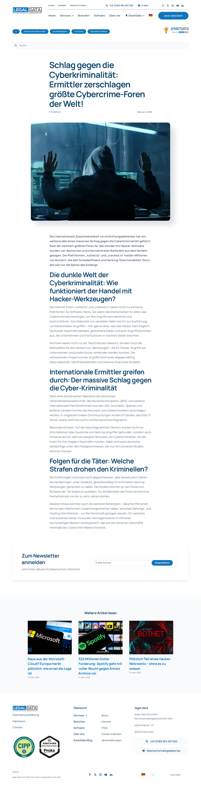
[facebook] (163, 6)
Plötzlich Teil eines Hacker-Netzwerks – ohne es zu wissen (150, 664)
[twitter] (168, 6)
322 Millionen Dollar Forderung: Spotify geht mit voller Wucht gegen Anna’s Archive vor (100, 666)
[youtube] (178, 6)
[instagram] (173, 6)
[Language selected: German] (147, 774)
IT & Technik (54, 112)
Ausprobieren (162, 563)
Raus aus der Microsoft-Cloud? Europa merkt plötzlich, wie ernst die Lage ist (49, 666)
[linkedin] (182, 6)
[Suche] (100, 45)
